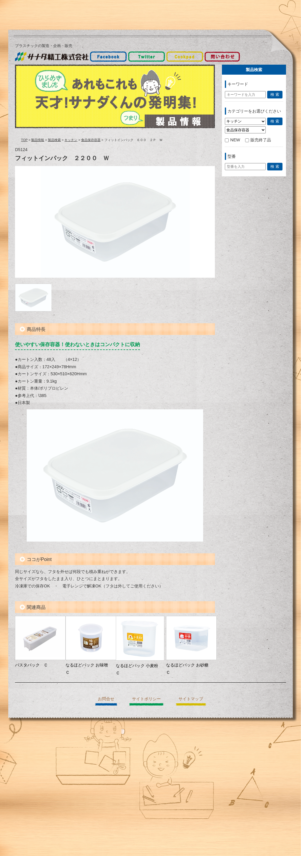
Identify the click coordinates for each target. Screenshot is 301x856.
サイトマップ (190, 698)
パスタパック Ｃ (31, 665)
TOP (24, 140)
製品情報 (37, 140)
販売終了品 (258, 140)
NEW (232, 140)
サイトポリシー (146, 698)
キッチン (70, 140)
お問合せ (106, 698)
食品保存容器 (91, 140)
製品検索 (54, 140)
